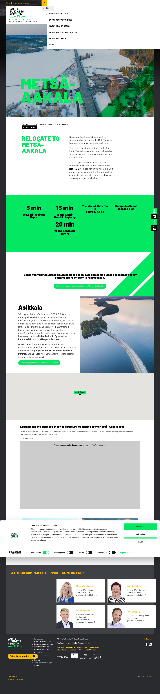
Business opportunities (72, 15)
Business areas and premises (108, 17)
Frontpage (25, 124)
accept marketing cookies (71, 447)
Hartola (80, 649)
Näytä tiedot (125, 689)
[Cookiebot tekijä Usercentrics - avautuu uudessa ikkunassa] (15, 689)
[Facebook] (146, 646)
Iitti (73, 649)
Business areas (60, 124)
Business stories (126, 15)
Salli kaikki (140, 663)
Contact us (38, 640)
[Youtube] (154, 228)
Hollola (96, 649)
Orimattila (74, 651)
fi (118, 3)
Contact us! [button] (145, 3)
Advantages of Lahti (54, 15)
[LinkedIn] (150, 646)
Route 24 (74, 168)
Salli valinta (140, 671)
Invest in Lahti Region (90, 15)
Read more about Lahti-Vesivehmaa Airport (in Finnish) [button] (79, 286)
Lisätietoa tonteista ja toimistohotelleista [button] (41, 364)
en (122, 3)
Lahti (59, 649)
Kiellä (140, 679)
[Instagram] (154, 211)
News (145, 14)
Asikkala (67, 649)
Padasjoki (84, 651)
